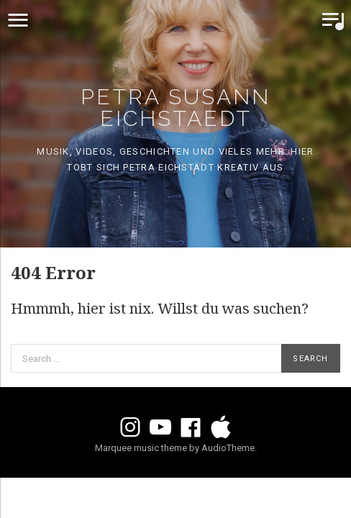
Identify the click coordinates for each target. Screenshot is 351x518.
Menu (18, 20)
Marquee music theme (141, 447)
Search (310, 358)
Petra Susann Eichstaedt (175, 107)
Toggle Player (333, 20)
